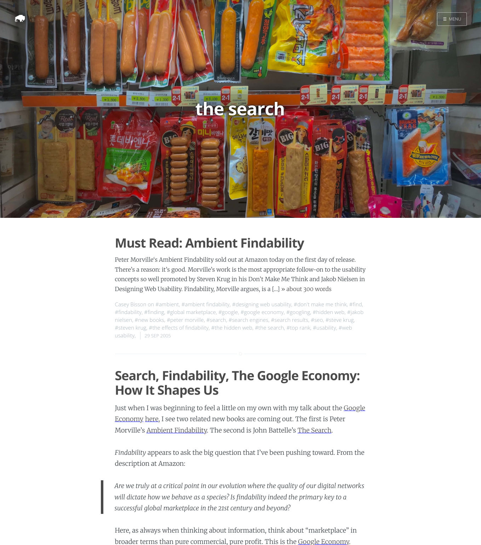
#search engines (248, 320)
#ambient (167, 304)
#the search (269, 327)
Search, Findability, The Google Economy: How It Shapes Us (237, 383)
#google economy (262, 312)
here (152, 419)
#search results (289, 320)
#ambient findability (206, 304)
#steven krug (131, 327)
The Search (315, 430)
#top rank (298, 327)
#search (216, 320)
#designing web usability (261, 304)
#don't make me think (320, 304)
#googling (298, 312)
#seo (317, 320)
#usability (324, 327)
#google (228, 312)
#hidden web (328, 312)
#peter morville (185, 320)
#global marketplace (191, 312)
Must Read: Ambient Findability (209, 242)
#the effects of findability (179, 327)
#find (355, 304)
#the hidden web (231, 327)
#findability (128, 312)
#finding (154, 312)
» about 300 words (306, 289)
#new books (149, 320)
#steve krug (340, 320)
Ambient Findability (177, 430)
